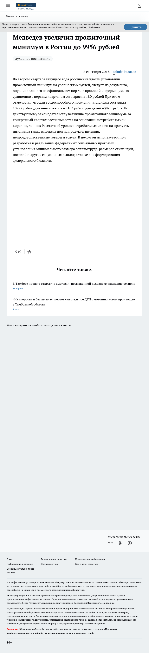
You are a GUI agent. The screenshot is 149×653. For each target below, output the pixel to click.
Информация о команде (20, 563)
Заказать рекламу (17, 16)
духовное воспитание (32, 58)
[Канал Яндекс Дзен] (130, 543)
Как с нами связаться (86, 563)
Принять (135, 27)
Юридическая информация (90, 559)
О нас (10, 559)
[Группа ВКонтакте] (110, 543)
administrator (124, 71)
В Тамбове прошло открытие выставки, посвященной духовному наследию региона (74, 286)
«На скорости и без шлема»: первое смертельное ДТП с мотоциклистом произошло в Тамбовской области (74, 304)
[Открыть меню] (8, 6)
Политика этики (49, 563)
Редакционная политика (54, 559)
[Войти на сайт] (139, 6)
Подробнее (108, 602)
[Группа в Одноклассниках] (120, 543)
